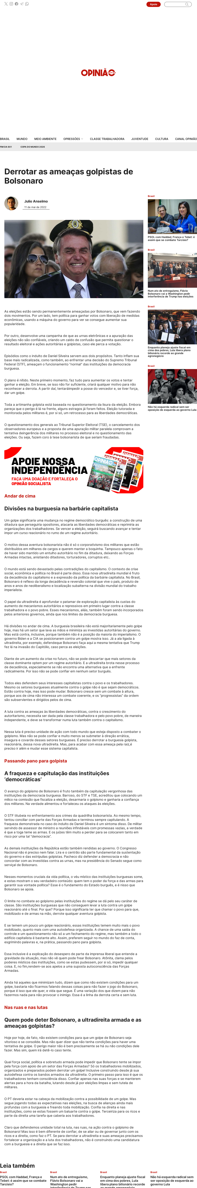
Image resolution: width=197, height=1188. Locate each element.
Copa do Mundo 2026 (32, 147)
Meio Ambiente (45, 139)
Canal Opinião (186, 139)
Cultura (161, 139)
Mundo (22, 139)
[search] (187, 4)
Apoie (153, 4)
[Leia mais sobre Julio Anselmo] (12, 203)
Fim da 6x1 (6, 147)
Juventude (139, 139)
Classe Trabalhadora (107, 139)
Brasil (5, 139)
